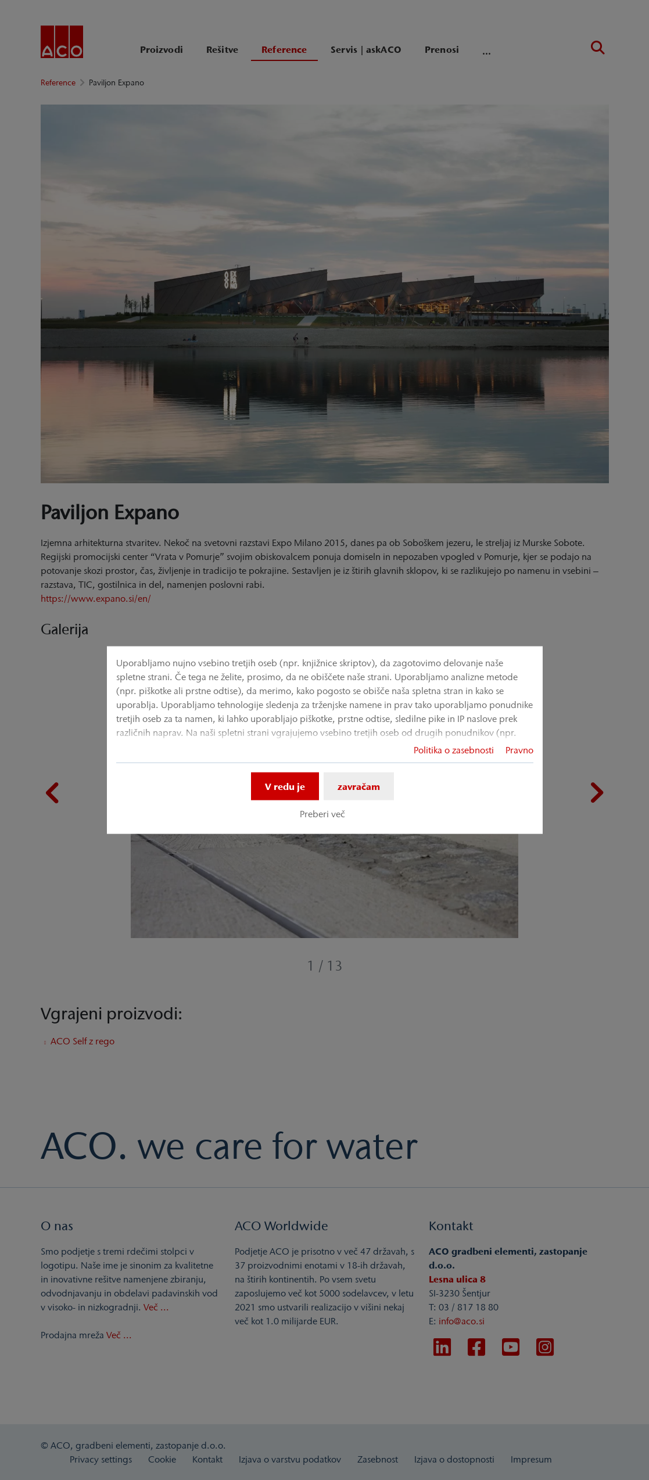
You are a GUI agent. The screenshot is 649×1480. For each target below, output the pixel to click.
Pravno (519, 750)
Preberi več (322, 814)
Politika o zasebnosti (454, 750)
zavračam (359, 786)
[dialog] (325, 740)
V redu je (285, 786)
